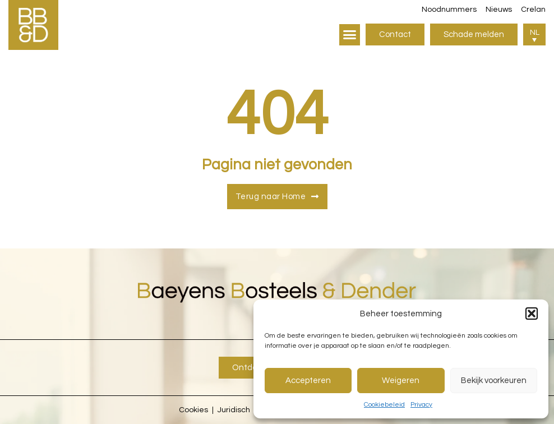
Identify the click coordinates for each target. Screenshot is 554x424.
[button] (531, 313)
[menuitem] (534, 34)
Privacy (421, 404)
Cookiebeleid (384, 404)
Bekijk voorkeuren (494, 380)
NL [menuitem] (534, 32)
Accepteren (308, 380)
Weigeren (400, 380)
